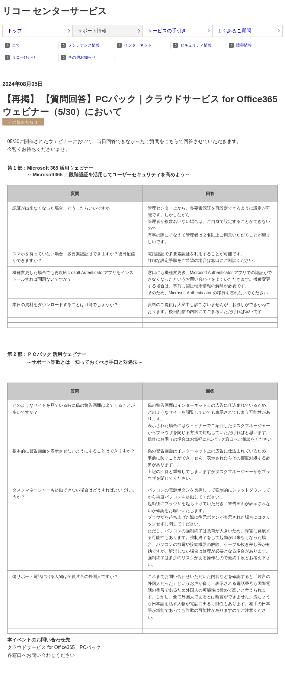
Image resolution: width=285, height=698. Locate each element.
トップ (15, 30)
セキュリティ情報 (196, 45)
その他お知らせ (82, 57)
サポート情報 (92, 30)
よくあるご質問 (234, 30)
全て (16, 45)
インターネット (138, 45)
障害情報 (244, 45)
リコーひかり (24, 57)
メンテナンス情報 (84, 45)
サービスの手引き (167, 30)
